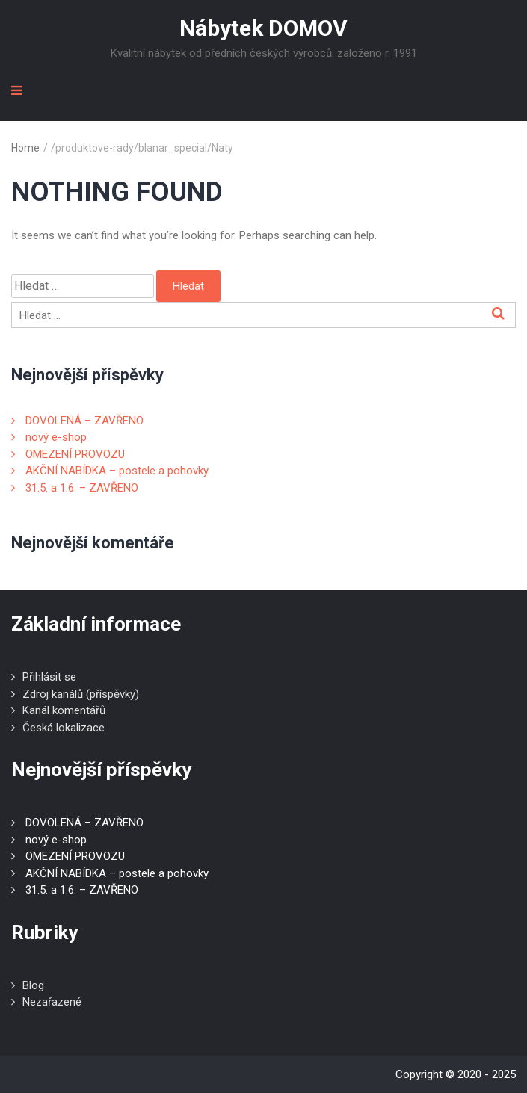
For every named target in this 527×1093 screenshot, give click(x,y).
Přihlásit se (49, 677)
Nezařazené (51, 1002)
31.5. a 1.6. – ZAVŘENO (81, 488)
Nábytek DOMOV (263, 28)
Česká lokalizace (63, 727)
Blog (33, 985)
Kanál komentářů (63, 710)
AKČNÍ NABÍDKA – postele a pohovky (117, 470)
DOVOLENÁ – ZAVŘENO (84, 420)
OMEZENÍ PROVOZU (75, 454)
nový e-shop (56, 437)
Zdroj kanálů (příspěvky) (80, 694)
